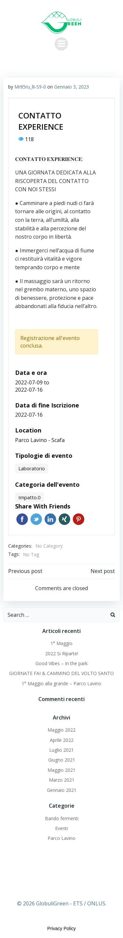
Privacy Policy (61, 928)
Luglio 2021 (61, 750)
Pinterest (78, 519)
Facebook (22, 519)
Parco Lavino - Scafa (40, 440)
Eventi (61, 828)
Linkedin (50, 519)
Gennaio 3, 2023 (71, 87)
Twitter (36, 519)
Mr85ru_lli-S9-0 (30, 87)
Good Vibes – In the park (61, 663)
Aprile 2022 (61, 740)
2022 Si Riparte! (61, 653)
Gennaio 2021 (61, 790)
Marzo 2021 (61, 780)
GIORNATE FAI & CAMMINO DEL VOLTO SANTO (61, 673)
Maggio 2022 (61, 730)
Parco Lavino (61, 838)
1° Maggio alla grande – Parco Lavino (61, 683)
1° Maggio (61, 643)
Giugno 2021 (61, 760)
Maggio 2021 (61, 770)
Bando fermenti (61, 818)
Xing (64, 519)
